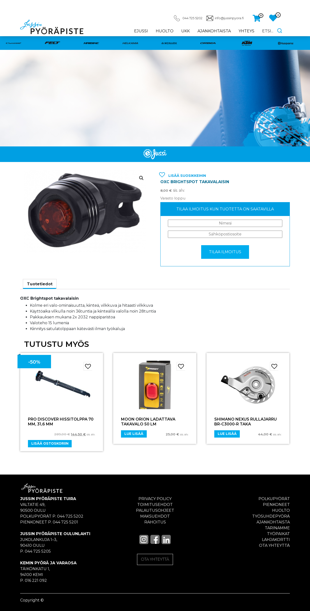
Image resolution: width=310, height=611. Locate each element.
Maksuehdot (155, 516)
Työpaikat (278, 533)
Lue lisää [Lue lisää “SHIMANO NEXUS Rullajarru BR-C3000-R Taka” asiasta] (227, 434)
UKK (185, 31)
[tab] (40, 284)
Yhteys (246, 31)
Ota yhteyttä (274, 545)
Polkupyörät (274, 498)
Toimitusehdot (155, 504)
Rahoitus (155, 522)
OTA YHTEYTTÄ (155, 559)
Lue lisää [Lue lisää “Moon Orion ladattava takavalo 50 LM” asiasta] (133, 434)
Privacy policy (155, 498)
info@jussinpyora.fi (229, 18)
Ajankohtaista (214, 31)
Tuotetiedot (39, 284)
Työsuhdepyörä (271, 516)
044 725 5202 (192, 18)
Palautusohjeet (155, 510)
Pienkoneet (276, 504)
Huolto (164, 31)
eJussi (141, 31)
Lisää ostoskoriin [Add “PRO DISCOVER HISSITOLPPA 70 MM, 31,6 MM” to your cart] (50, 443)
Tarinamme (277, 528)
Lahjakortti (276, 539)
